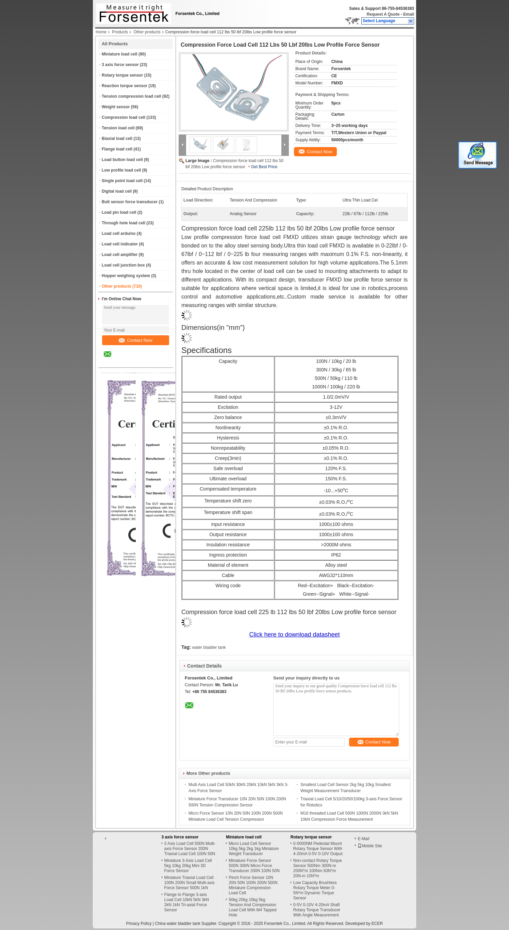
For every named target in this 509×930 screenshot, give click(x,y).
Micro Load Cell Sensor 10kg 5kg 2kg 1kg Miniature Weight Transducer (254, 848)
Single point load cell (122, 180)
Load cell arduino (118, 233)
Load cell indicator (120, 244)
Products (120, 32)
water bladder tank (209, 647)
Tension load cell (118, 128)
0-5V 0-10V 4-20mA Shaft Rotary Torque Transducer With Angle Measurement (317, 909)
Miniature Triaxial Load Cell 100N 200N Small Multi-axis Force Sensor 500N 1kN (189, 882)
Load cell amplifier (119, 254)
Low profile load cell (121, 170)
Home (101, 32)
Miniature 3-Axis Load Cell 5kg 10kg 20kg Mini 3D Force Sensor (188, 865)
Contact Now (135, 340)
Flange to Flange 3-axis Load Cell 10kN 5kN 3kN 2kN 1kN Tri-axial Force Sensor (186, 902)
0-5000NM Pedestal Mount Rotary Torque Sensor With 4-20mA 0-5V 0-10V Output (318, 848)
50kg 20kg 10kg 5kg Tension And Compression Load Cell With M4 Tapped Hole (253, 907)
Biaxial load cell (117, 138)
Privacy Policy (139, 923)
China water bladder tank (177, 923)
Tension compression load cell (131, 96)
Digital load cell (117, 191)
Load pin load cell (119, 212)
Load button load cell (122, 159)
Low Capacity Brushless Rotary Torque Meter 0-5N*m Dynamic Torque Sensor (315, 890)
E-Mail (363, 838)
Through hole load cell (123, 223)
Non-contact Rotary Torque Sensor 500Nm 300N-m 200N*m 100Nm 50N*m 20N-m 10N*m (317, 868)
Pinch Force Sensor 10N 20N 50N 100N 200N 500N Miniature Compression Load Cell (253, 885)
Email (408, 14)
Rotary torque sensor (122, 75)
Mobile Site (370, 846)
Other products (146, 32)
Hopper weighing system (126, 275)
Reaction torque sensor (124, 85)
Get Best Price (264, 166)
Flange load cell (117, 149)
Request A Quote (383, 14)
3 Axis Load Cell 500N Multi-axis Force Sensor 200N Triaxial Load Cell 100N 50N (190, 848)
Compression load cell (123, 117)
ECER (377, 923)
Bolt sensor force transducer (130, 201)
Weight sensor (116, 107)
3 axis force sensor (120, 64)
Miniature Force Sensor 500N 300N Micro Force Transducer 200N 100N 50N (254, 865)
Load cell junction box (123, 265)
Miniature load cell (119, 54)
